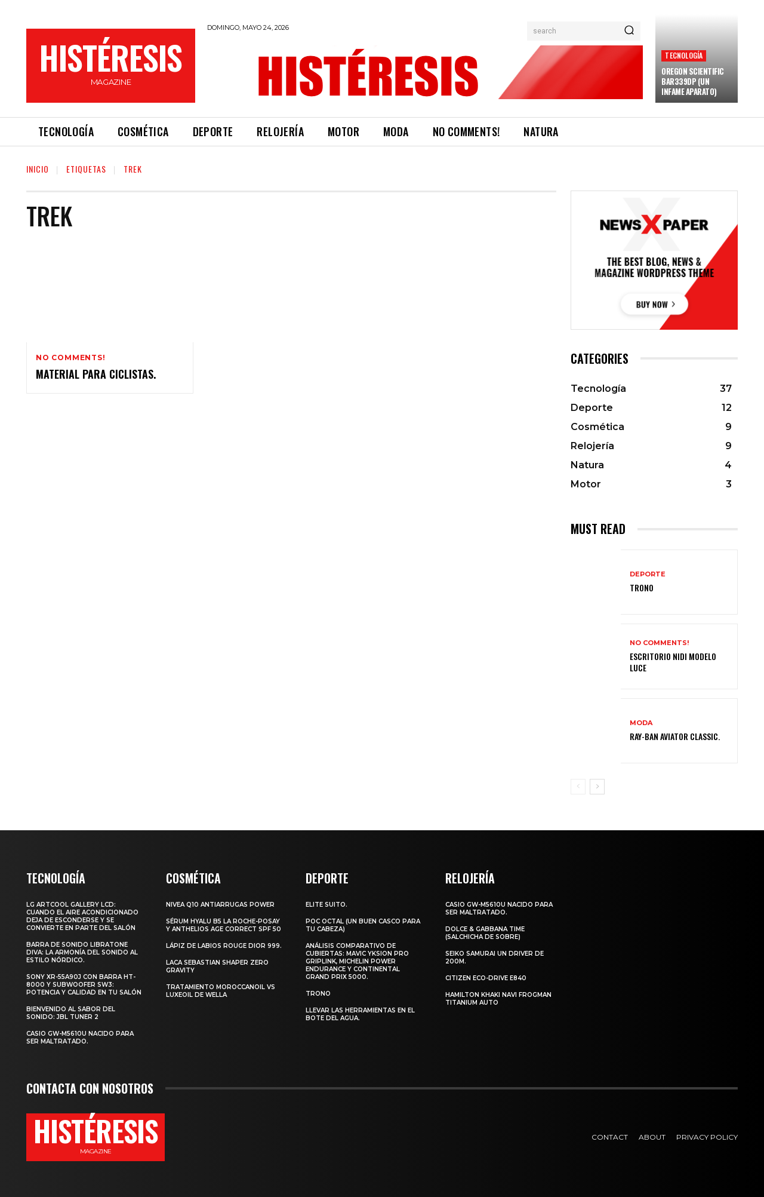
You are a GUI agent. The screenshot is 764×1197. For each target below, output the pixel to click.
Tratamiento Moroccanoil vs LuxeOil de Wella (220, 991)
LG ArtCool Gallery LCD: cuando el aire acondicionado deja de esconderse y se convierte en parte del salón (82, 916)
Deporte (648, 574)
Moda (641, 723)
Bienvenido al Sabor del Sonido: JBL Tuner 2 (70, 1013)
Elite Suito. (326, 905)
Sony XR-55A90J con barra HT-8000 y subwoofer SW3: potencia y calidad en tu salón (83, 984)
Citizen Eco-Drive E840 (485, 978)
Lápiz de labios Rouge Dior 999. (224, 946)
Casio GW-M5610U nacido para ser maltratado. (80, 1037)
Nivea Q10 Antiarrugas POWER (220, 905)
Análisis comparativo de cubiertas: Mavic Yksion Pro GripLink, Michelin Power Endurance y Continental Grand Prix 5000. (357, 961)
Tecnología (684, 55)
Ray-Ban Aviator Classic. (675, 736)
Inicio (37, 168)
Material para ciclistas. (96, 374)
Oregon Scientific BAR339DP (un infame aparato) (692, 81)
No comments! (71, 357)
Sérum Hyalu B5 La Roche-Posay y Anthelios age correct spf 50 (223, 925)
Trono (642, 587)
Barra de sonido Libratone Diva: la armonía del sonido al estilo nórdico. (82, 952)
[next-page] (597, 786)
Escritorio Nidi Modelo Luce (673, 661)
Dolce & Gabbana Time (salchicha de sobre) (485, 933)
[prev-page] (578, 786)
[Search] (629, 31)
